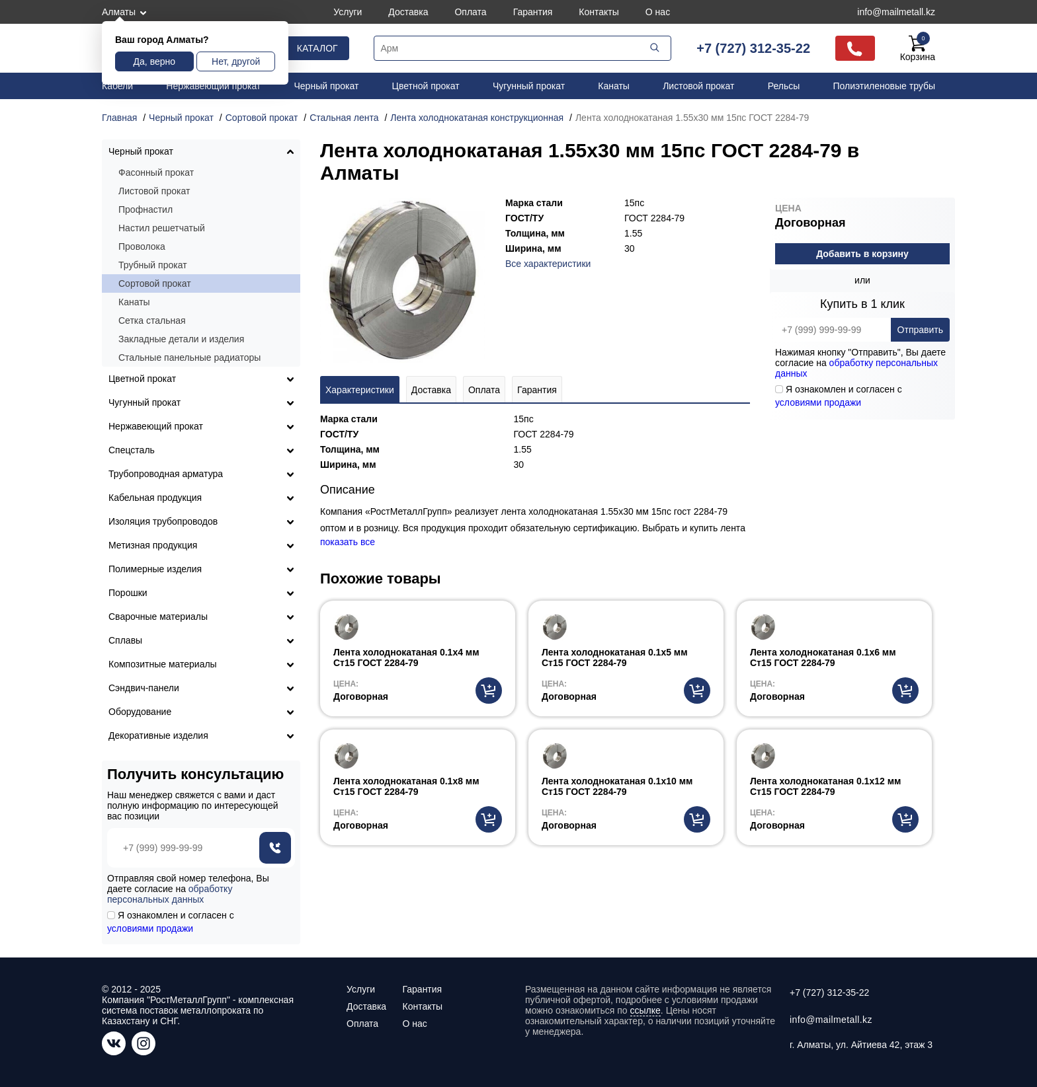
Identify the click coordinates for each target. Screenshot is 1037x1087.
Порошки (127, 592)
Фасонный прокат (156, 172)
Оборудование (139, 711)
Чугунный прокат (529, 86)
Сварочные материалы (158, 616)
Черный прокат (326, 86)
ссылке (645, 1010)
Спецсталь (131, 450)
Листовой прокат (698, 86)
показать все (347, 542)
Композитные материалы (162, 664)
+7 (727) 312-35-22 (753, 48)
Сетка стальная (152, 320)
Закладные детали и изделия (181, 339)
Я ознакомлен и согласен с (838, 396)
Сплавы (125, 640)
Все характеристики (548, 263)
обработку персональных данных (169, 894)
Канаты (614, 86)
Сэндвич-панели (143, 688)
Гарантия (533, 12)
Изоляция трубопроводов (163, 521)
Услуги (347, 12)
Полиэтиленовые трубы (884, 86)
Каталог (317, 48)
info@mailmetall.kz (896, 12)
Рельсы (784, 86)
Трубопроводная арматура (165, 474)
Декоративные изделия (158, 735)
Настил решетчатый (161, 228)
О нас (657, 12)
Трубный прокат (152, 265)
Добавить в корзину (862, 253)
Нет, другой (236, 61)
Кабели (117, 86)
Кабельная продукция (155, 497)
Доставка (408, 12)
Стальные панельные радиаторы (189, 357)
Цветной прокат (426, 86)
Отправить (920, 329)
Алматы (119, 12)
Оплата (470, 12)
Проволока (141, 246)
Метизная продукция (152, 545)
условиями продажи (818, 402)
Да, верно (154, 61)
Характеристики (359, 390)
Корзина (917, 48)
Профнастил (145, 209)
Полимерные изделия (155, 569)
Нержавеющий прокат (213, 86)
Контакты (598, 12)
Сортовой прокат (154, 283)
